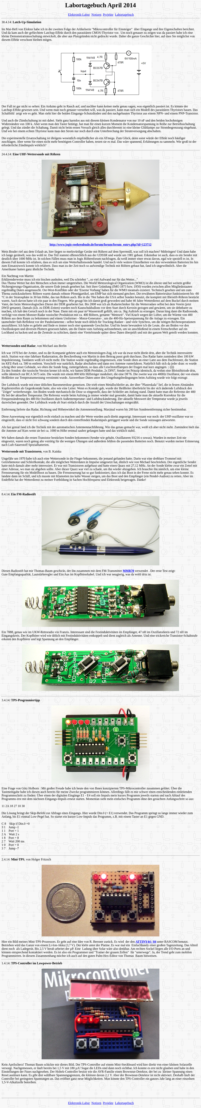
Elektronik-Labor (79, 14)
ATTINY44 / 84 (146, 941)
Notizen (96, 14)
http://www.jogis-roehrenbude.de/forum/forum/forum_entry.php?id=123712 (100, 244)
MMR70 (128, 570)
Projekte (108, 14)
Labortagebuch (124, 14)
